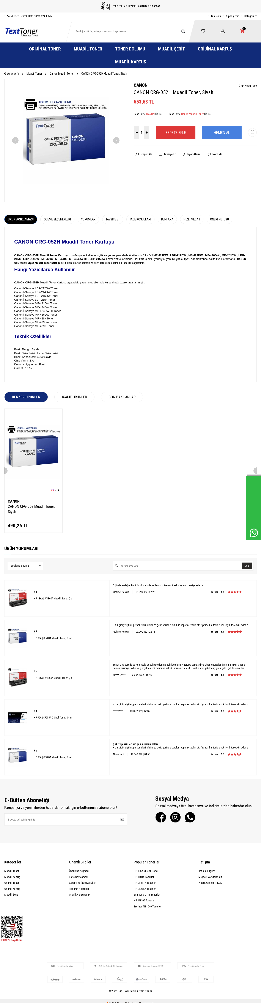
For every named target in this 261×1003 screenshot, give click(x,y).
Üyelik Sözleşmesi (79, 871)
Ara (247, 565)
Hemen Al (222, 132)
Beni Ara (167, 219)
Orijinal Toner (45, 49)
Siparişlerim (232, 16)
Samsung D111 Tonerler (147, 894)
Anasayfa (11, 73)
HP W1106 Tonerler (144, 900)
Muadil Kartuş (130, 61)
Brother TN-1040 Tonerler (147, 906)
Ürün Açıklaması (21, 219)
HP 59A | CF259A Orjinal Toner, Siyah (53, 717)
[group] (66, 140)
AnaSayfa (216, 16)
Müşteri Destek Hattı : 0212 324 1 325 (28, 16)
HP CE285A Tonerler (145, 888)
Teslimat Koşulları (79, 888)
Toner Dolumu (130, 49)
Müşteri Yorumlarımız (210, 877)
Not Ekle (215, 154)
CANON (141, 85)
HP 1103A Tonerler (144, 877)
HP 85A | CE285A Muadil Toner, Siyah (53, 757)
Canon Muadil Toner (62, 73)
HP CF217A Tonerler (145, 882)
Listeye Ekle (143, 154)
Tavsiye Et (167, 154)
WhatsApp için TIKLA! (210, 882)
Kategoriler (250, 16)
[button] (15, 140)
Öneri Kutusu (219, 219)
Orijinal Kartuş (215, 49)
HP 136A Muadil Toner (146, 871)
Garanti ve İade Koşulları (82, 882)
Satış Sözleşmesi (78, 877)
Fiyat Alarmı (191, 154)
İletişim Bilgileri (206, 871)
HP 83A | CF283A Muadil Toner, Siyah (53, 638)
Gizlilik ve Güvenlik (79, 894)
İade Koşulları (140, 219)
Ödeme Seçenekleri (57, 219)
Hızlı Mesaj (192, 219)
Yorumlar (88, 219)
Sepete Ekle (175, 132)
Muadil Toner (88, 49)
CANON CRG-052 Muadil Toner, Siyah (31, 509)
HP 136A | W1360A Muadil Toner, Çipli (53, 598)
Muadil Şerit (171, 49)
